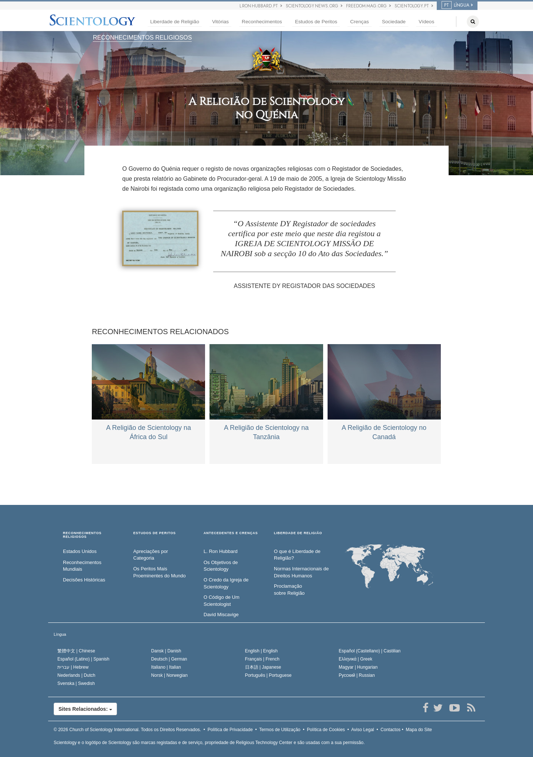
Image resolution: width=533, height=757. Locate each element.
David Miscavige (221, 614)
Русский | (357, 675)
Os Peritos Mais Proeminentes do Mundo (159, 572)
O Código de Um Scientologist (221, 600)
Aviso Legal (362, 729)
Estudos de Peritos (316, 21)
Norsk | (169, 675)
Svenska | (76, 683)
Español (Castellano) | (369, 651)
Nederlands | (76, 675)
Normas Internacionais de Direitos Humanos (301, 572)
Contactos (390, 729)
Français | (262, 659)
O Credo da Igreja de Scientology (226, 583)
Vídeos (426, 21)
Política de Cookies (326, 729)
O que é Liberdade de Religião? (297, 555)
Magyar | (358, 667)
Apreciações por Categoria (150, 555)
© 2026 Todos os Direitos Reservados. (127, 729)
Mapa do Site (419, 729)
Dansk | (166, 651)
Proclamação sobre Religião (289, 589)
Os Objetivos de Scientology (221, 566)
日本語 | (263, 667)
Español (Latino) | (83, 659)
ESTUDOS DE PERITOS (154, 533)
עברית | (72, 667)
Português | (268, 675)
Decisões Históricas (84, 580)
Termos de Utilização (279, 729)
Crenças (359, 21)
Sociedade (394, 21)
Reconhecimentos (262, 21)
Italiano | (166, 667)
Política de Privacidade (230, 729)
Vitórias (220, 21)
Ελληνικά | (355, 659)
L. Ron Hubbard (221, 551)
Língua (60, 634)
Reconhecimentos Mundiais (82, 566)
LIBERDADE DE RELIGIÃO (298, 533)
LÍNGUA (455, 5)
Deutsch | (169, 659)
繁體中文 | (76, 651)
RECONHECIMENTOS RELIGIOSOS (142, 37)
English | (261, 651)
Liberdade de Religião (174, 21)
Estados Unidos (80, 551)
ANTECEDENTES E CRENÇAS (231, 533)
